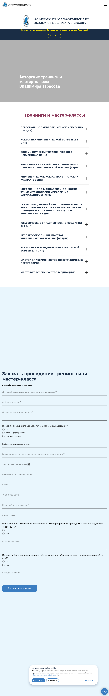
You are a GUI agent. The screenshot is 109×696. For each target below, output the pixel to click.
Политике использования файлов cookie (45, 675)
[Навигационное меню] (105, 5)
